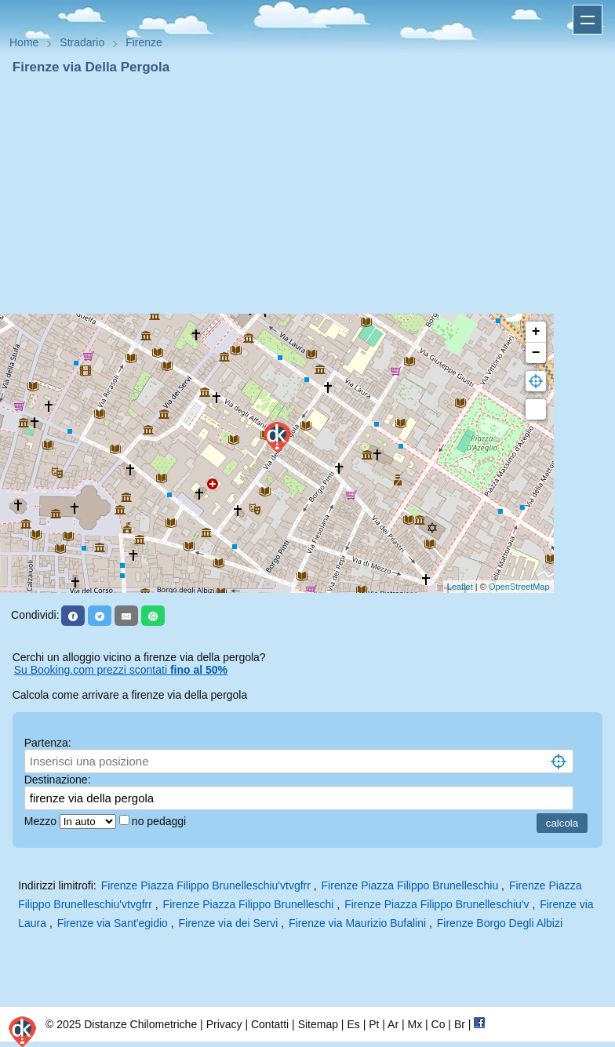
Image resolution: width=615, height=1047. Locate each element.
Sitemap (318, 1024)
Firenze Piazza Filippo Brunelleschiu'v (436, 904)
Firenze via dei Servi (228, 923)
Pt (374, 1024)
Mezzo (42, 821)
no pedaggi (160, 821)
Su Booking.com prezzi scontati (120, 669)
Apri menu (587, 20)
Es (353, 1024)
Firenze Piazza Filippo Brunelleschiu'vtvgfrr (206, 885)
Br (459, 1024)
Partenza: (47, 742)
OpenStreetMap (519, 586)
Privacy (224, 1024)
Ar (393, 1024)
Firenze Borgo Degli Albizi (499, 923)
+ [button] (536, 331)
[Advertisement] (307, 194)
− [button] (536, 353)
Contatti (270, 1024)
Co (438, 1024)
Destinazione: (57, 779)
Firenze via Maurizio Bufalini (357, 923)
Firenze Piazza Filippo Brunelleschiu (410, 885)
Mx (414, 1024)
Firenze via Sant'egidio (112, 923)
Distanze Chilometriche (140, 1024)
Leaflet (460, 586)
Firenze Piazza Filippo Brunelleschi (248, 904)
